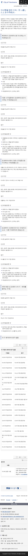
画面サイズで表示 (22, 345)
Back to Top (14, 504)
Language (14, 499)
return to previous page (7, 495)
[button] (21, 2)
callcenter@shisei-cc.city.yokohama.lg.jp (13, 516)
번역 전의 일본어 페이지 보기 (10, 548)
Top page (8, 499)
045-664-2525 (6, 511)
